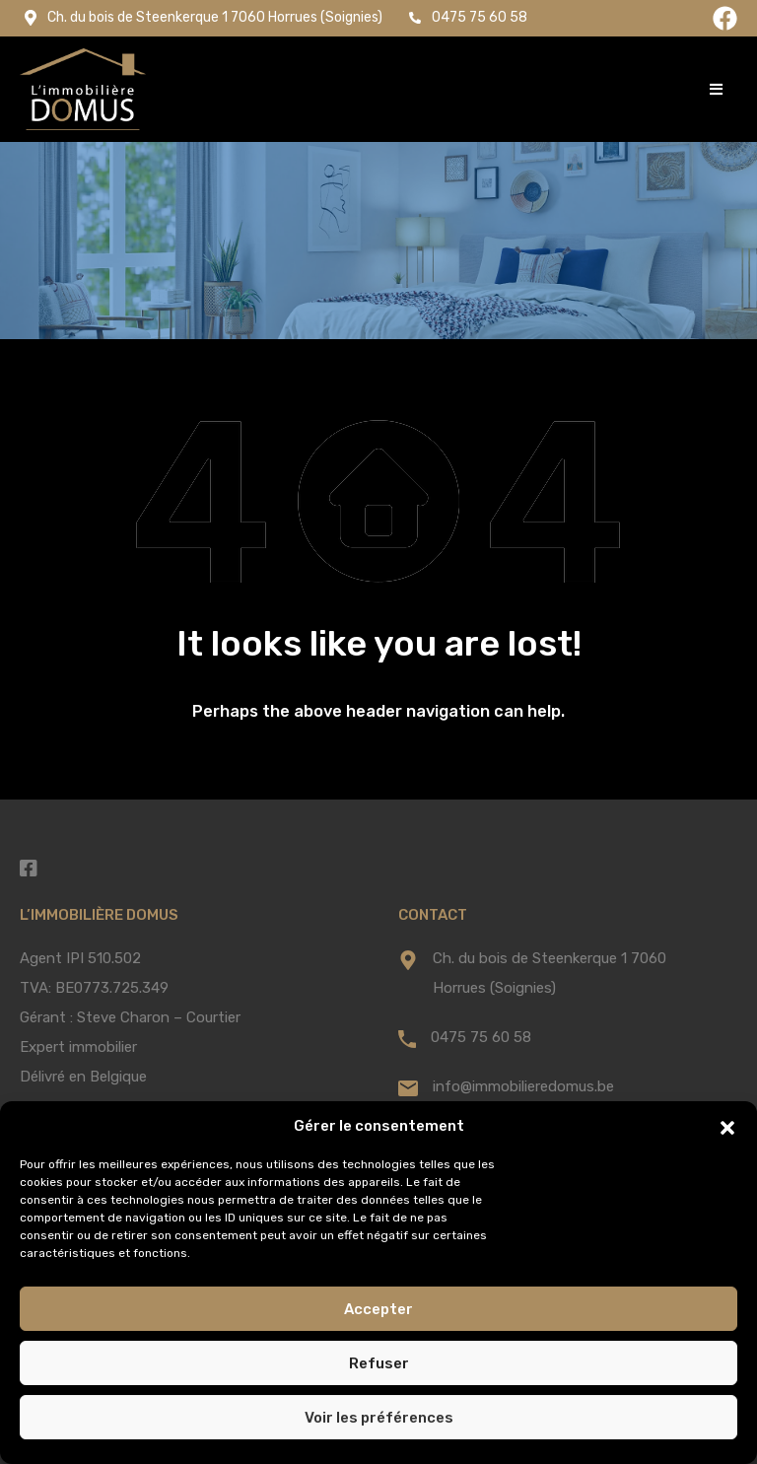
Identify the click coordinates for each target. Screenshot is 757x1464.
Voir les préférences (379, 1418)
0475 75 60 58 (481, 1037)
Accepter (378, 1309)
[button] (727, 1126)
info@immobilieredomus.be (523, 1086)
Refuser (379, 1363)
